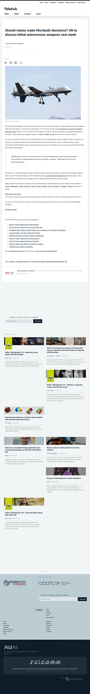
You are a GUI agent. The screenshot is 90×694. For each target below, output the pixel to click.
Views (16, 14)
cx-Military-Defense (21, 261)
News (7, 14)
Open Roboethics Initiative (15, 43)
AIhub (58, 375)
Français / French (30, 186)
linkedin (48, 648)
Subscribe (38, 321)
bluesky (48, 654)
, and (54, 186)
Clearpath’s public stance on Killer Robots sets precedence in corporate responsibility (37, 230)
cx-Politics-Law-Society (37, 261)
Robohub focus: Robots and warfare (21, 247)
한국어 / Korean (52, 186)
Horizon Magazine (52, 475)
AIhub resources (69, 2)
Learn (38, 14)
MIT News (50, 424)
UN (66, 261)
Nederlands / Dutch (17, 186)
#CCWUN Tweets (11, 210)
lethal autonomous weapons (55, 261)
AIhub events (81, 2)
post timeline (50, 642)
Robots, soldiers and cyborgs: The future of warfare (26, 244)
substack (48, 646)
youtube (48, 656)
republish (59, 2)
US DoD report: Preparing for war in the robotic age (25, 227)
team (38, 2)
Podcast (27, 14)
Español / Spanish (67, 186)
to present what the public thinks (55, 176)
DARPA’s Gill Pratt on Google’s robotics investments (26, 236)
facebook (49, 650)
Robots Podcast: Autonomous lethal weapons (24, 225)
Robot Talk (8, 372)
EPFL (48, 523)
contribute (50, 2)
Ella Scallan (50, 375)
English (7, 186)
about (44, 2)
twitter (48, 652)
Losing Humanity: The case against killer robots (24, 233)
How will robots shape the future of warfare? (24, 241)
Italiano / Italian (41, 186)
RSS (4, 658)
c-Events (12, 261)
